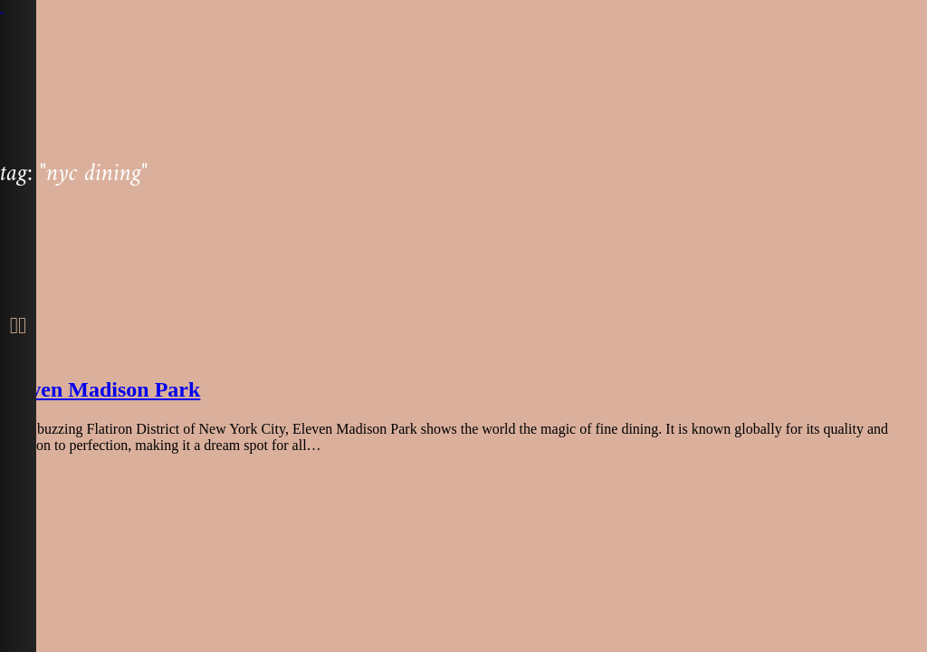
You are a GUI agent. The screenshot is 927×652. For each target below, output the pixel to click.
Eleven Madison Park (100, 389)
